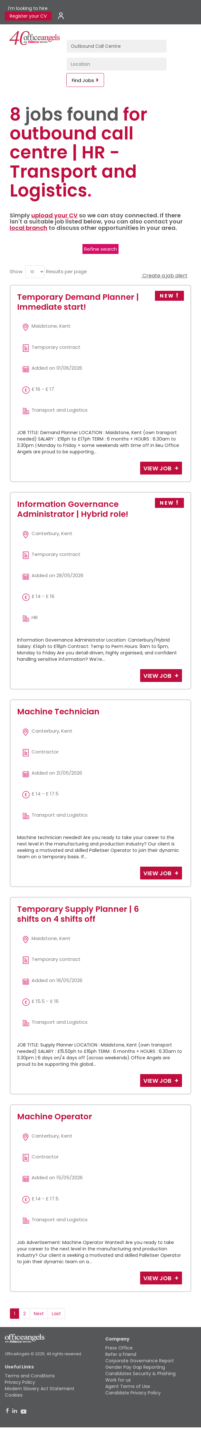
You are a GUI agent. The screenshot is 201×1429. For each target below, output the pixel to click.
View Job (158, 468)
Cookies (14, 1395)
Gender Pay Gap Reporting (135, 1367)
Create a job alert (164, 275)
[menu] (35, 271)
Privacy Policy (20, 1382)
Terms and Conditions (30, 1376)
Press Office (119, 1348)
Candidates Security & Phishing (140, 1373)
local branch (28, 228)
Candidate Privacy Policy (133, 1393)
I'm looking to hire (28, 8)
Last (56, 1313)
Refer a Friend (120, 1354)
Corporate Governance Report (139, 1361)
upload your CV (54, 215)
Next (39, 1313)
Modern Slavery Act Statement (39, 1388)
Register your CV (28, 16)
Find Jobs (83, 80)
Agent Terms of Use (127, 1386)
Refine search (100, 249)
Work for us (118, 1380)
